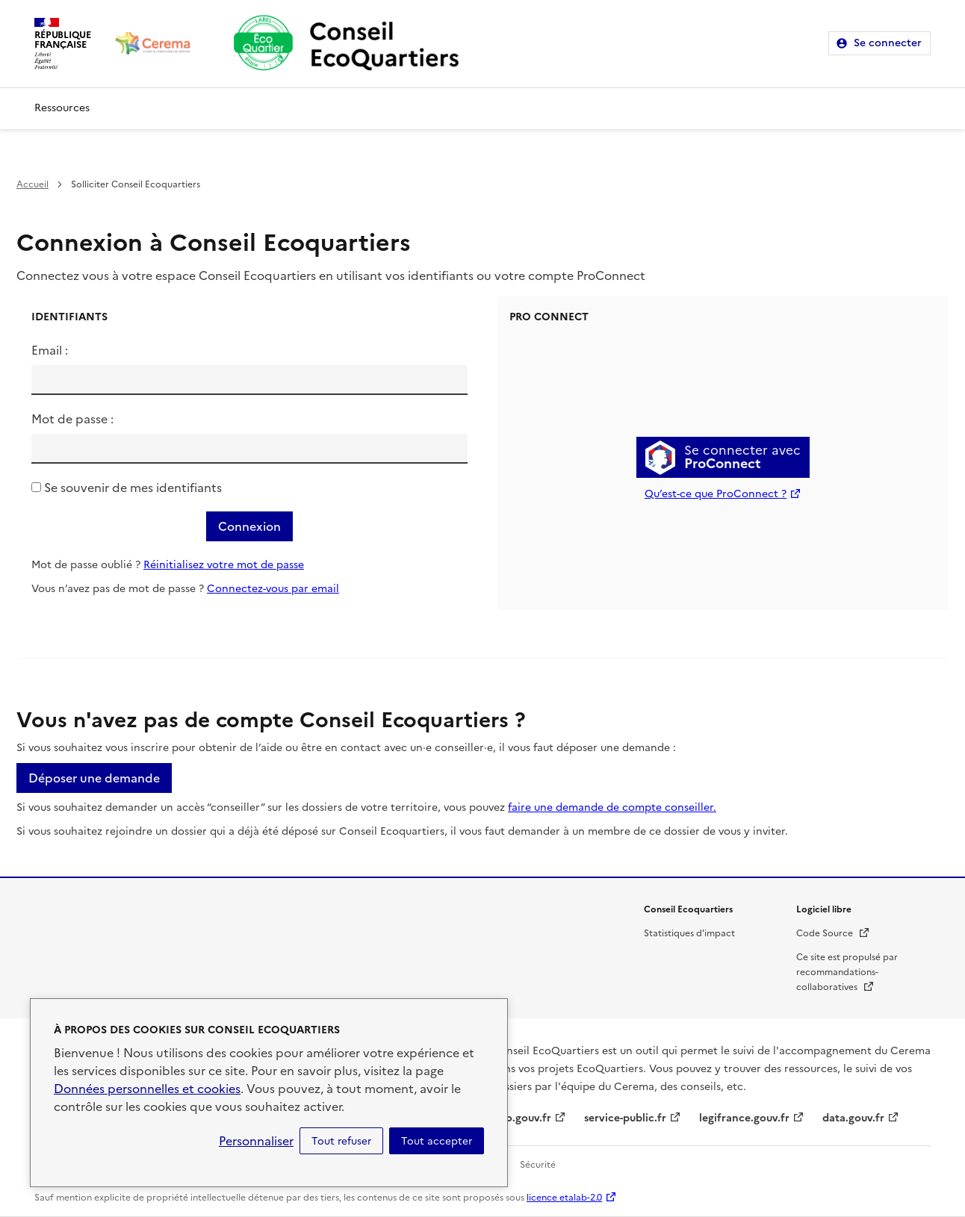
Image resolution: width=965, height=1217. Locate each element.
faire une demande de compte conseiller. (612, 807)
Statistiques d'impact (689, 933)
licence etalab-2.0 (564, 1197)
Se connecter (888, 43)
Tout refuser (341, 1140)
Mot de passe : (72, 419)
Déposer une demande (94, 778)
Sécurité (538, 1164)
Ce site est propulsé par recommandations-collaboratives (847, 972)
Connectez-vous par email (273, 589)
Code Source (833, 933)
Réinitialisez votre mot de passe (223, 565)
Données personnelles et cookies (147, 1089)
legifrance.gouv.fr (744, 1118)
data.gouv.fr (853, 1118)
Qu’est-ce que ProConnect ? (715, 494)
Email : (49, 350)
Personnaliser (256, 1141)
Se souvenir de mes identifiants (133, 488)
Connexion (249, 526)
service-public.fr (625, 1118)
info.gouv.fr (521, 1118)
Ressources (62, 108)
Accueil (32, 184)
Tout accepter (436, 1140)
